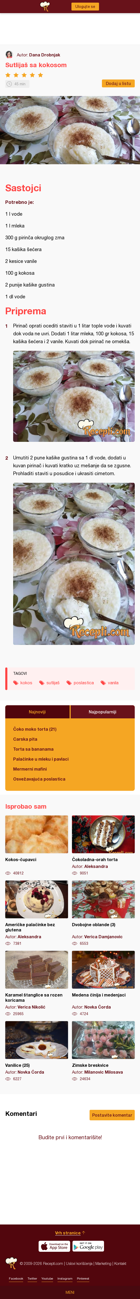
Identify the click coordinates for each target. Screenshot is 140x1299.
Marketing (103, 1263)
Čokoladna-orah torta (103, 845)
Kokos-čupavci (36, 845)
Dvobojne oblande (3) (103, 913)
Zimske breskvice (103, 1051)
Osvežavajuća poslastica (39, 778)
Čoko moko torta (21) (34, 729)
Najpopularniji (102, 711)
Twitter (32, 1278)
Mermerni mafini (30, 768)
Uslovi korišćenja (79, 1263)
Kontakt (120, 1263)
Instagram (65, 1278)
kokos (26, 682)
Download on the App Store (54, 1246)
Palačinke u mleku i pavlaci (41, 758)
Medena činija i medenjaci (103, 983)
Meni (70, 1292)
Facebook (16, 1278)
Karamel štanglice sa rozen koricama (36, 983)
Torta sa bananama (33, 748)
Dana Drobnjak (44, 54)
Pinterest (83, 1278)
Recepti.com (11, 1263)
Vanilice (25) (36, 1051)
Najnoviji (37, 711)
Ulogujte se (85, 6)
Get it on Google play (88, 1246)
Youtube (47, 1278)
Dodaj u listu (118, 83)
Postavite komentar (112, 1114)
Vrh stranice (68, 1232)
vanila (113, 682)
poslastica (84, 682)
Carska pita (25, 738)
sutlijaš (53, 682)
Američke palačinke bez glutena (36, 913)
